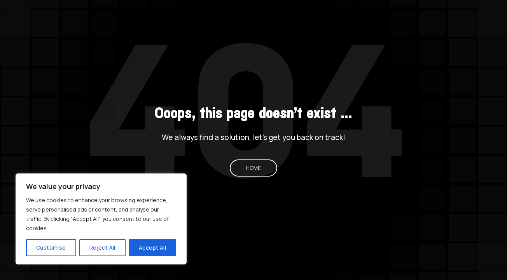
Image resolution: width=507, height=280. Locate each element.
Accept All (152, 247)
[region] (101, 218)
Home (253, 168)
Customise (51, 247)
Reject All (102, 247)
